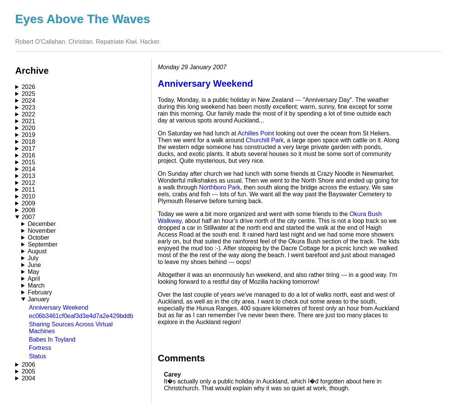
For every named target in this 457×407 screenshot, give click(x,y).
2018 (28, 141)
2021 (28, 121)
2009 (28, 203)
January (38, 299)
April (34, 278)
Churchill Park (265, 140)
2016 (28, 155)
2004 (28, 378)
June (34, 265)
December (42, 224)
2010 (28, 196)
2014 (28, 169)
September (42, 244)
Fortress (40, 348)
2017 (28, 148)
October (38, 237)
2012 (28, 183)
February (40, 292)
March (36, 285)
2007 (28, 217)
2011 (28, 189)
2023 (28, 107)
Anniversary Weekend (58, 307)
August (37, 251)
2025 (28, 94)
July (33, 258)
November (42, 230)
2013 (28, 176)
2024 (28, 100)
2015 (28, 162)
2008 (28, 210)
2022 (28, 114)
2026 (28, 87)
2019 (28, 135)
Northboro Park (220, 187)
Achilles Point (256, 133)
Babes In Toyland (52, 339)
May (33, 272)
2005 (28, 371)
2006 (28, 364)
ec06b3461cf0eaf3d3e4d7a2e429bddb (81, 316)
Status (37, 356)
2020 (28, 128)
